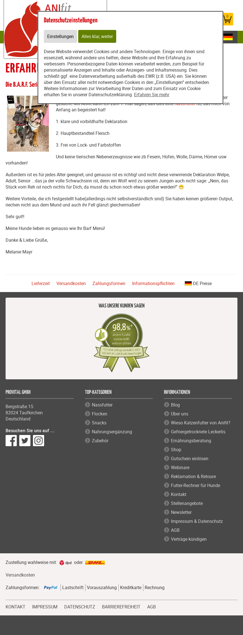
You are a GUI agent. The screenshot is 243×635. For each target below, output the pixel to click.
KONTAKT (15, 606)
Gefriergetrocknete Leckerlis (198, 432)
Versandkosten (71, 283)
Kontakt (178, 494)
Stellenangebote (187, 503)
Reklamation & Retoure (193, 476)
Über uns (179, 414)
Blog (175, 405)
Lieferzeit (41, 283)
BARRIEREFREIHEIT (121, 606)
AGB (175, 530)
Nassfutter (102, 405)
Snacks (99, 423)
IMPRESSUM (45, 606)
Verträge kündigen (189, 539)
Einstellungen (60, 36)
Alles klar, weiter (97, 36)
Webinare (180, 467)
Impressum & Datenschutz (197, 521)
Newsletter (181, 512)
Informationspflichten (153, 283)
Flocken (99, 414)
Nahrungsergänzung (112, 432)
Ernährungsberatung (191, 441)
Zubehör (100, 441)
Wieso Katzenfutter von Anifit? (200, 423)
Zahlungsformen (108, 283)
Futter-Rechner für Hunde (195, 485)
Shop (176, 449)
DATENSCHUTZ (79, 606)
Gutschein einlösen (189, 458)
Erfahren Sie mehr (151, 94)
